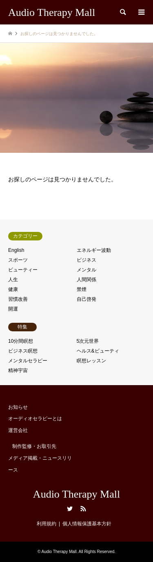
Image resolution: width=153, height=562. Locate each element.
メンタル (86, 270)
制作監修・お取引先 (34, 446)
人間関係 (86, 279)
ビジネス (86, 260)
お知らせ (18, 407)
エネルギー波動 (94, 250)
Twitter (70, 508)
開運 (13, 309)
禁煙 (81, 289)
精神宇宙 (18, 370)
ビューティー (23, 270)
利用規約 (46, 524)
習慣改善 (18, 299)
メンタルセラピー (27, 361)
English (16, 250)
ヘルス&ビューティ (98, 351)
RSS (83, 508)
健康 (13, 289)
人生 (13, 279)
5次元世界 (88, 341)
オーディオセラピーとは (35, 418)
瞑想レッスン (91, 361)
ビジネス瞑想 (23, 351)
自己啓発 (86, 299)
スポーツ (18, 260)
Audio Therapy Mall (76, 494)
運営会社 (18, 430)
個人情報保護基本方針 (86, 524)
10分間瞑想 (20, 341)
